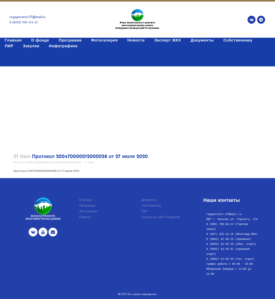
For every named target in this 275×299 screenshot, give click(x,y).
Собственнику (151, 205)
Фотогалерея (88, 211)
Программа (87, 205)
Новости (85, 217)
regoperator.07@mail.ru (27, 17)
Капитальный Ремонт (68, 162)
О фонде (85, 200)
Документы (43, 162)
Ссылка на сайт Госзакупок (160, 217)
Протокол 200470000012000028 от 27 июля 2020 (46, 171)
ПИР (144, 211)
